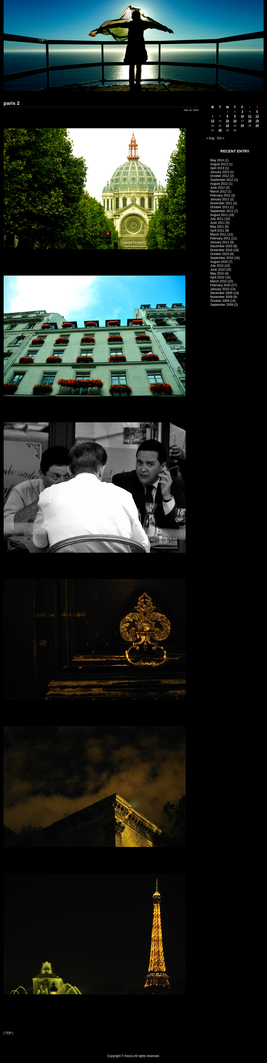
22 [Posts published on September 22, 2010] (227, 125)
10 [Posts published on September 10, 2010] (242, 116)
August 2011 (219, 215)
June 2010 (217, 269)
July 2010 (217, 266)
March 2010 (218, 281)
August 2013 (219, 164)
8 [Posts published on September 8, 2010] (227, 116)
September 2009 (221, 305)
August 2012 (219, 184)
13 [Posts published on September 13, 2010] (212, 120)
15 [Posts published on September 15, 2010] (227, 120)
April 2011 (217, 230)
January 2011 (219, 242)
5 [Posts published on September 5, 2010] (257, 111)
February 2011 (220, 238)
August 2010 (219, 262)
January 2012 (219, 199)
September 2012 (221, 180)
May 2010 (217, 273)
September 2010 (221, 258)
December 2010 (221, 246)
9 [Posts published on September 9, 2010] (235, 116)
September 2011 (221, 211)
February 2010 (220, 285)
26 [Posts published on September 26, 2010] (257, 125)
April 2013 (217, 168)
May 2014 (217, 160)
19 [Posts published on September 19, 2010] (257, 120)
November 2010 (221, 250)
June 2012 (217, 187)
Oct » (220, 138)
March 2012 (218, 191)
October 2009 (219, 301)
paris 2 (12, 103)
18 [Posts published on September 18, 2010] (249, 120)
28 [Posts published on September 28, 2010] (220, 130)
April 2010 (217, 277)
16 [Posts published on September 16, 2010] (234, 120)
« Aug (210, 138)
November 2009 (221, 297)
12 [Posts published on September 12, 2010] (257, 116)
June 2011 (217, 223)
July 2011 (217, 219)
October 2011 (219, 207)
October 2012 (219, 176)
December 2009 (221, 293)
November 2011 (221, 203)
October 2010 (219, 254)
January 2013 (219, 172)
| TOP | (8, 1033)
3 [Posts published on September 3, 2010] (242, 111)
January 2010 (219, 289)
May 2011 (217, 226)
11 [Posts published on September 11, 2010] (249, 116)
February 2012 (220, 195)
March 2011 (218, 234)
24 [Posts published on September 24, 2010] (242, 125)
